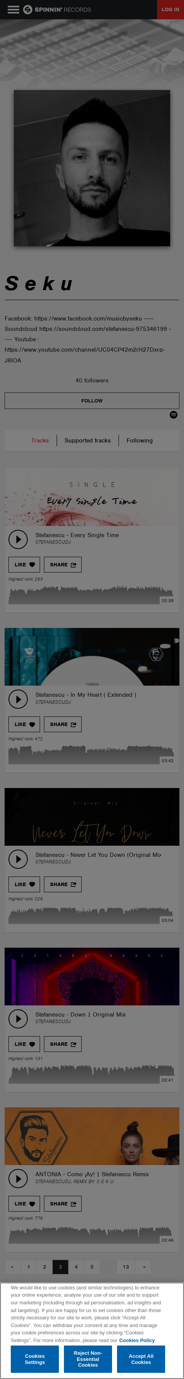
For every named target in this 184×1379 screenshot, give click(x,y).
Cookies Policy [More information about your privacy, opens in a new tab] (137, 1340)
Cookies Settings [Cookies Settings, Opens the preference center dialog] (35, 1359)
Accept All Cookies (141, 1359)
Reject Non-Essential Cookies (88, 1359)
